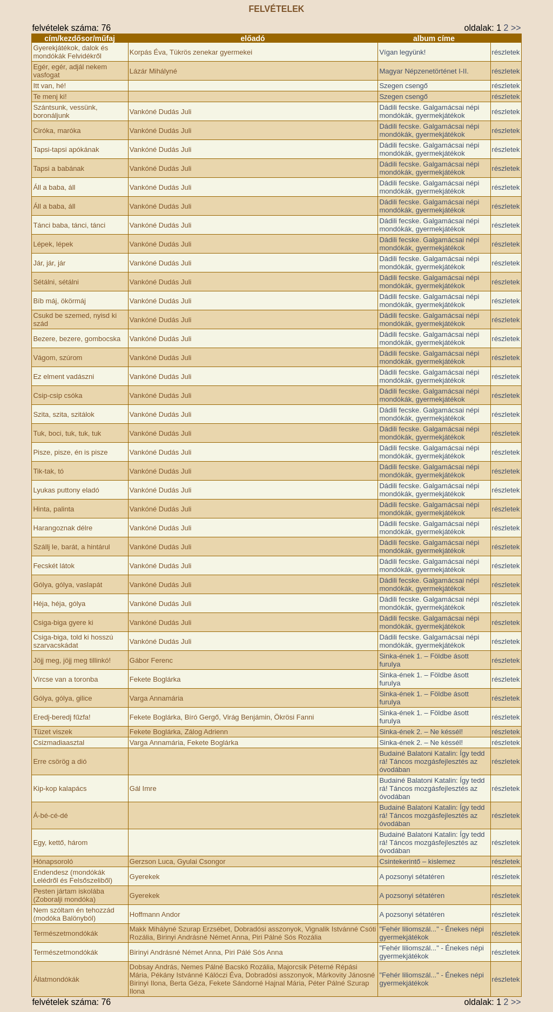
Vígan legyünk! (402, 52)
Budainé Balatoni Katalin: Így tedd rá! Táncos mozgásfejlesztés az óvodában (431, 761)
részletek (506, 52)
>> (516, 27)
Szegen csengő (403, 86)
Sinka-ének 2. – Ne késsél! (421, 732)
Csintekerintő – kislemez (417, 861)
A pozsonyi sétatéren (411, 877)
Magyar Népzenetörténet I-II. (423, 71)
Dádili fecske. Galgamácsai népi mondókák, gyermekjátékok (429, 111)
